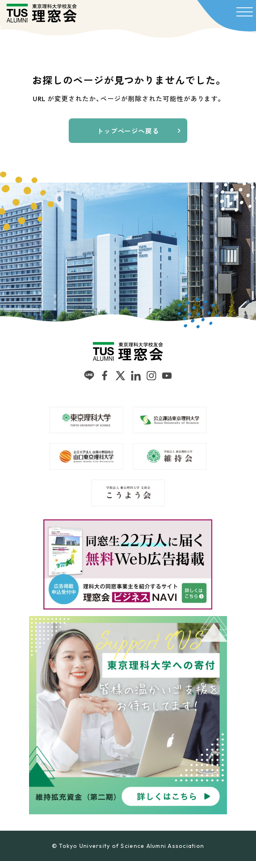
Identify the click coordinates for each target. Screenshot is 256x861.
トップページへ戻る (128, 131)
